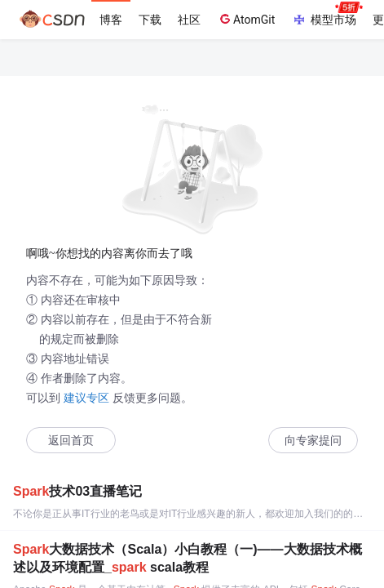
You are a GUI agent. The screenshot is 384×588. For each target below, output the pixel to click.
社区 (189, 19)
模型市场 (327, 15)
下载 (150, 19)
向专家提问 (313, 440)
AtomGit (246, 19)
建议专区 (86, 397)
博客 (110, 19)
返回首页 (71, 440)
